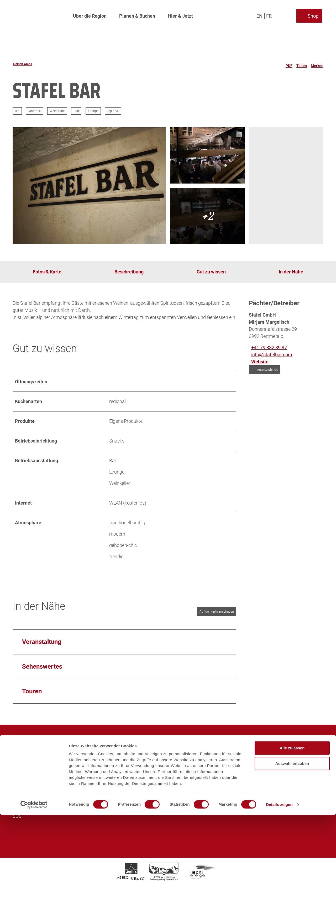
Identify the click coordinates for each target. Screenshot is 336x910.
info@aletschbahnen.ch (269, 789)
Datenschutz (26, 802)
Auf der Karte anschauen (217, 611)
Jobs (18, 759)
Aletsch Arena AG (31, 745)
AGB (17, 809)
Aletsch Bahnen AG (33, 752)
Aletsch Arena (22, 64)
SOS (17, 816)
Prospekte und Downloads (40, 780)
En (261, 14)
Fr (270, 14)
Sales (18, 773)
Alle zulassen (292, 843)
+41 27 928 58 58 (151, 778)
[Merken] (317, 64)
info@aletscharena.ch (156, 789)
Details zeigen (279, 899)
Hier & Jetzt (180, 14)
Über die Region (90, 14)
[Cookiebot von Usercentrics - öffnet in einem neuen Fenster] (34, 900)
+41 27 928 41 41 (263, 778)
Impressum (24, 794)
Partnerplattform (30, 787)
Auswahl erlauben (292, 858)
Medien (20, 766)
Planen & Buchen (137, 14)
